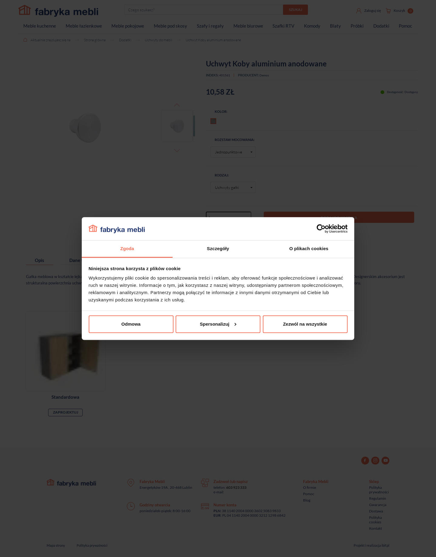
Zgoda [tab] (127, 248)
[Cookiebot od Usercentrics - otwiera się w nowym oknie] (321, 228)
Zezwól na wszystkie (305, 324)
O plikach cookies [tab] (308, 248)
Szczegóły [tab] (218, 248)
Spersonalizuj (218, 324)
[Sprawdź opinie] (6, 65)
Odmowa (130, 324)
